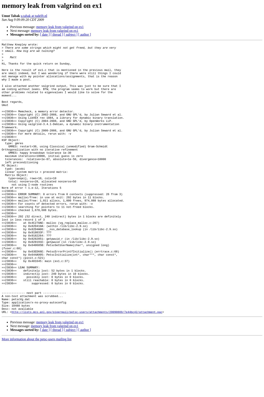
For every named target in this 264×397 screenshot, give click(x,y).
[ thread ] (57, 34)
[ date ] (45, 34)
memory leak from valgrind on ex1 (60, 27)
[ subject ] (70, 34)
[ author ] (84, 34)
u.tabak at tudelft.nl (34, 16)
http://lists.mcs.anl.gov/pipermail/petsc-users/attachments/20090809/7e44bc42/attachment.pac (87, 366)
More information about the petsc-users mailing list (37, 393)
